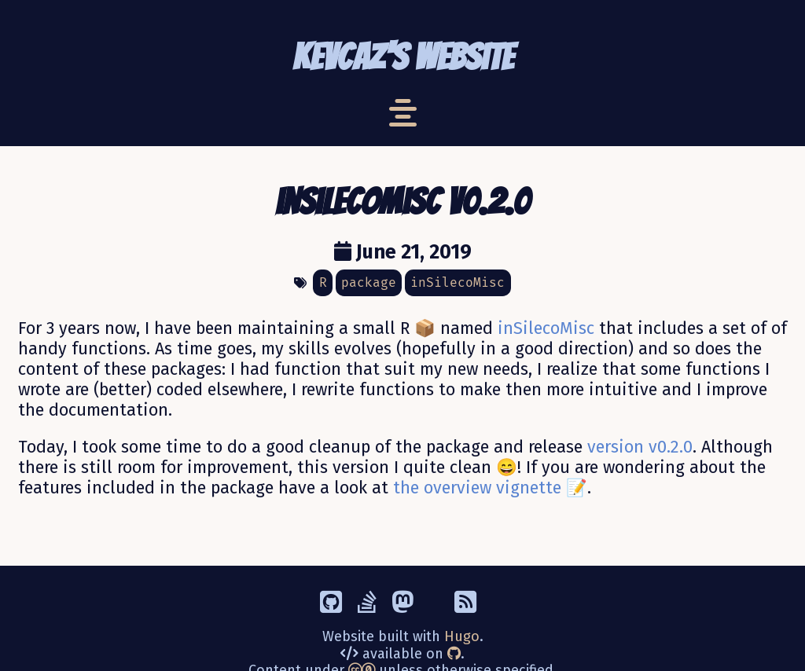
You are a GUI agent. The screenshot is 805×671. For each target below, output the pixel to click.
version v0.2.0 (640, 447)
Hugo (462, 636)
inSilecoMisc (546, 328)
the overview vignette (477, 488)
